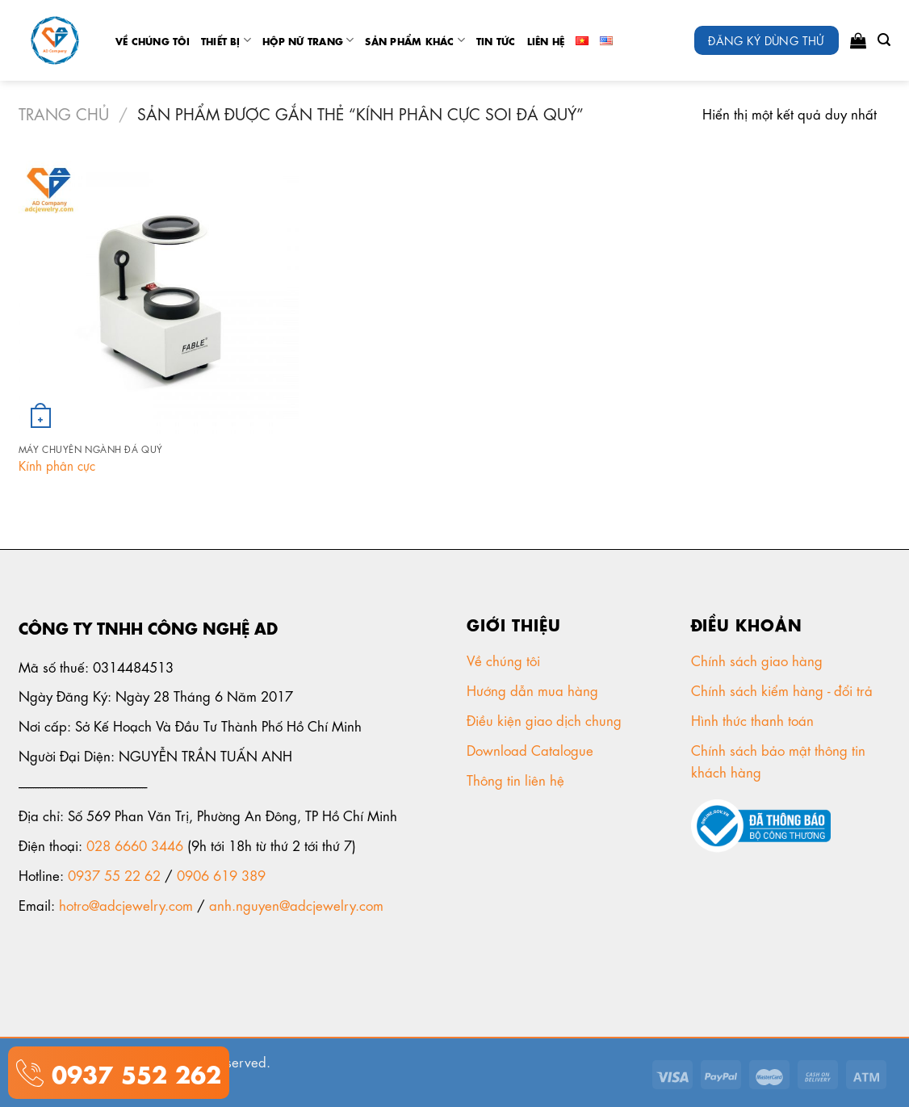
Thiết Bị (226, 40)
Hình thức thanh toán (754, 719)
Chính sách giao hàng (757, 660)
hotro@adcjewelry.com (126, 904)
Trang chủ (64, 113)
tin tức (496, 40)
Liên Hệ (546, 40)
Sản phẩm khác (415, 40)
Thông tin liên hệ (517, 779)
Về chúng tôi (152, 40)
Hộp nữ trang (308, 40)
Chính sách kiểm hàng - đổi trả (784, 689)
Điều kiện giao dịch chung (546, 719)
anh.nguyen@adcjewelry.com (296, 904)
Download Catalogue (532, 749)
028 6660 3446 (134, 844)
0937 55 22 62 (114, 874)
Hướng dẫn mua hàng (532, 689)
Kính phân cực (57, 465)
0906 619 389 (221, 874)
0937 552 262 (132, 1072)
